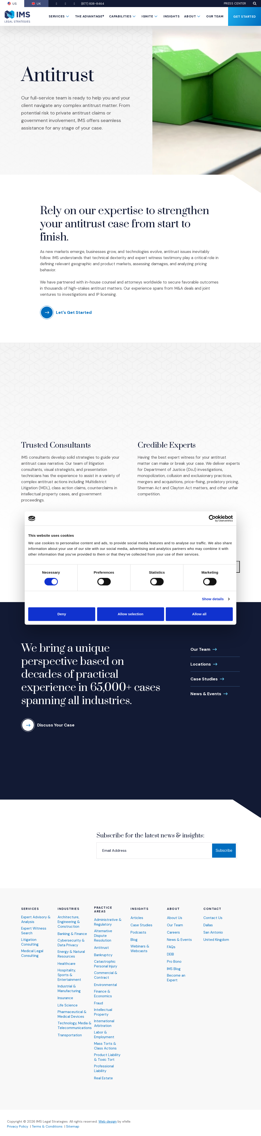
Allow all (199, 614)
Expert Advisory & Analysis (36, 919)
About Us (174, 918)
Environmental (105, 985)
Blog (134, 940)
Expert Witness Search (33, 930)
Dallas (208, 925)
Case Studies (204, 679)
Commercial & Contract (105, 975)
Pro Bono (174, 961)
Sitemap (72, 1126)
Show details (213, 599)
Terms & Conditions (47, 1126)
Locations (200, 664)
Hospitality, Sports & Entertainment (69, 975)
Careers (173, 932)
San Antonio (213, 932)
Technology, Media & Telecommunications (75, 1025)
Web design (108, 1121)
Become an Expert (176, 977)
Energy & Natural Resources (71, 954)
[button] (254, 3)
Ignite (147, 16)
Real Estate (103, 1078)
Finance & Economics (103, 993)
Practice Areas (103, 909)
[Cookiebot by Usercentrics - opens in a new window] (212, 518)
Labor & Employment (104, 1034)
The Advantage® (89, 16)
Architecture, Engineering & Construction (69, 922)
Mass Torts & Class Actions (105, 1046)
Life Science (68, 1005)
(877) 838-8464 (92, 4)
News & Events (205, 694)
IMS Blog (174, 969)
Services (56, 16)
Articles (136, 918)
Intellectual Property (103, 1012)
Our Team (214, 16)
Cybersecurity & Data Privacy (71, 942)
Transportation (70, 1035)
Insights (171, 16)
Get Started (244, 17)
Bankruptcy (103, 955)
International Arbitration (104, 1023)
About (190, 16)
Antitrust (101, 948)
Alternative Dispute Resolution (103, 936)
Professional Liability (104, 1068)
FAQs (171, 947)
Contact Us (212, 918)
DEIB (170, 954)
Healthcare (66, 964)
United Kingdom (216, 940)
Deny (61, 614)
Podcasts (138, 932)
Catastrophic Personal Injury (105, 964)
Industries (68, 909)
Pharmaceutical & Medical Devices (72, 1014)
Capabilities (120, 16)
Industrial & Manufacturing (69, 988)
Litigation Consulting (30, 942)
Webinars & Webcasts (139, 948)
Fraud (98, 1003)
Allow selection (130, 614)
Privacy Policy (17, 1126)
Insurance (65, 998)
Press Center (235, 3)
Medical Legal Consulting (32, 953)
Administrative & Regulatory (108, 922)
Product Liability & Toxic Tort (107, 1057)
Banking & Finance (72, 934)
